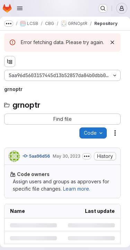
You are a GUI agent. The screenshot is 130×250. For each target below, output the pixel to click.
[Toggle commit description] (86, 156)
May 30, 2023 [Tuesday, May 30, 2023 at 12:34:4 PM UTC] (66, 156)
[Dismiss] (112, 42)
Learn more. (76, 189)
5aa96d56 (36, 156)
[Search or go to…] (103, 8)
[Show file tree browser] (9, 61)
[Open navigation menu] (19, 8)
